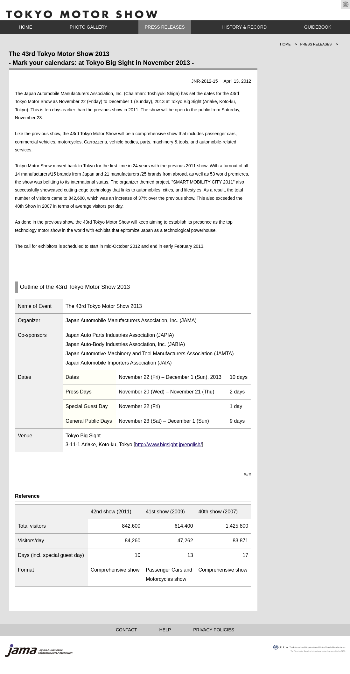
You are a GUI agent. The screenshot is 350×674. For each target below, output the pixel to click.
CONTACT (126, 629)
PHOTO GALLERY (88, 27)
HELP (165, 629)
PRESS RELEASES (165, 27)
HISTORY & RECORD (244, 27)
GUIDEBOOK (317, 27)
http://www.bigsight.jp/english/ (168, 444)
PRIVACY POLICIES (213, 629)
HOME (25, 27)
